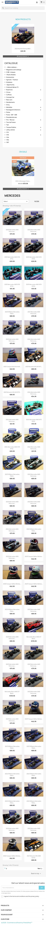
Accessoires (10, 77)
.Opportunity (10, 85)
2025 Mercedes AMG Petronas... (12, 230)
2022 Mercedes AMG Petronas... (34, 475)
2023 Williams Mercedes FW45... (12, 312)
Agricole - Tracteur (12, 80)
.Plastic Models (11, 75)
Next (40, 869)
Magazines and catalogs (13, 70)
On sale (23, 152)
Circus (8, 92)
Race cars (9, 100)
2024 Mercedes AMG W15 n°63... (34, 420)
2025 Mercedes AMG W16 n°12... (12, 258)
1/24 (7, 137)
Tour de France (11, 122)
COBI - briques (10, 72)
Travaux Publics (11, 127)
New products (23, 19)
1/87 (7, 142)
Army (8, 105)
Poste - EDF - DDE (11, 115)
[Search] (23, 8)
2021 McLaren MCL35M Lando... (34, 857)
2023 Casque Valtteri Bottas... (34, 556)
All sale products (23, 189)
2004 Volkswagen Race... (23, 181)
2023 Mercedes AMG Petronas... (12, 502)
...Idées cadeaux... (11, 67)
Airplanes (9, 82)
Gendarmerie (10, 102)
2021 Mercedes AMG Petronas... (34, 312)
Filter (36, 201)
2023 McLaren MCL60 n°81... (12, 392)
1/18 (7, 135)
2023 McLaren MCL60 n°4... (34, 366)
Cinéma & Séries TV (12, 87)
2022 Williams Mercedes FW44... (34, 530)
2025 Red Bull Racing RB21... (23, 48)
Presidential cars (11, 117)
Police (8, 112)
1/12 (7, 132)
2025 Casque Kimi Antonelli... (12, 366)
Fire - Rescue (10, 120)
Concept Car (10, 97)
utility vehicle (10, 130)
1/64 (7, 140)
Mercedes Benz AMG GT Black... (33, 637)
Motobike (9, 107)
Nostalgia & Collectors (13, 110)
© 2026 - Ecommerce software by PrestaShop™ (16, 923)
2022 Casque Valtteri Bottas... (12, 856)
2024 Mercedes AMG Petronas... (33, 340)
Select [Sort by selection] (16, 201)
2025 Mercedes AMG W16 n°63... (34, 258)
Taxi (7, 125)
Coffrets (9, 95)
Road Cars (9, 90)
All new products (23, 56)
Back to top (36, 873)
